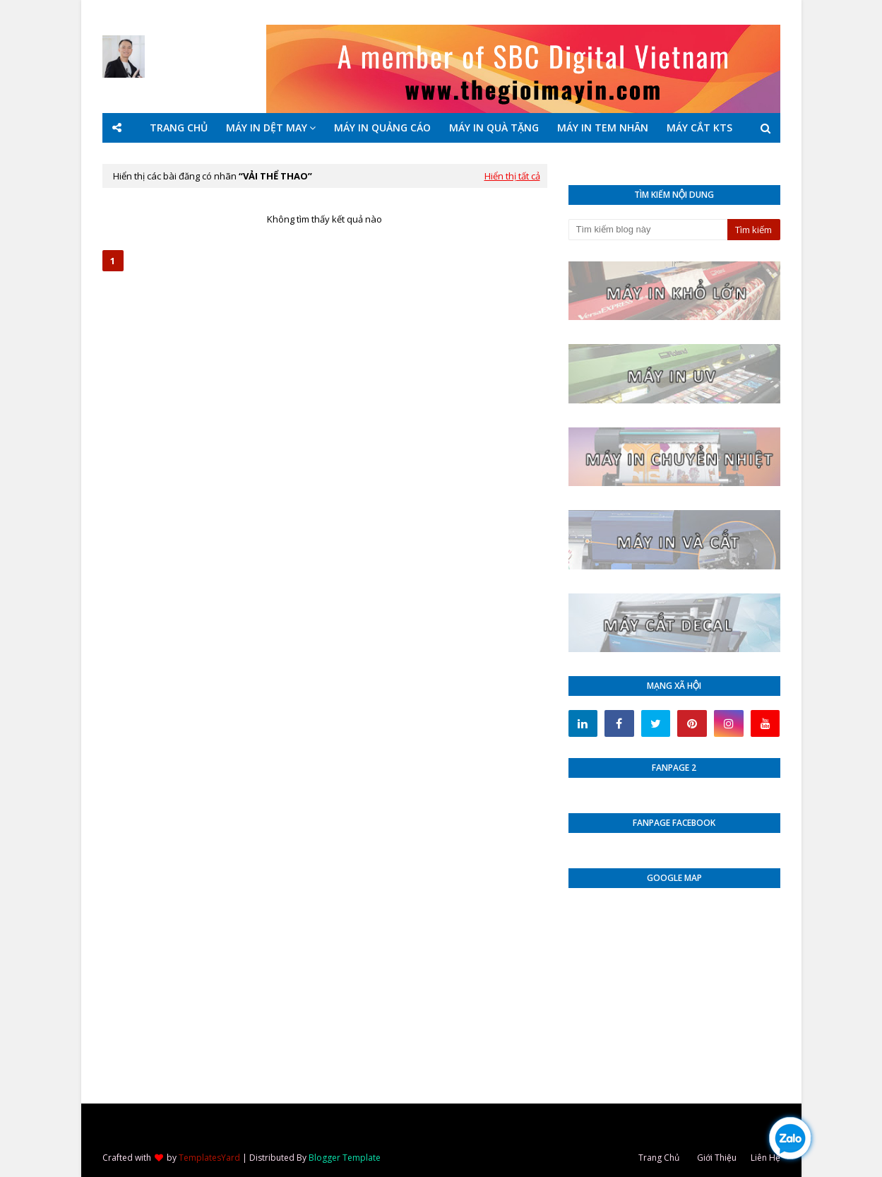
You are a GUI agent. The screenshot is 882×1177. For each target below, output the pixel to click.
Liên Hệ (765, 1158)
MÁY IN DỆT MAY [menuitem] (266, 127)
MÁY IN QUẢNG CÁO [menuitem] (382, 127)
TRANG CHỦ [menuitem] (179, 127)
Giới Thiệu (717, 1158)
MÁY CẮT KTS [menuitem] (699, 127)
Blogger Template (345, 1158)
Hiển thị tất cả (512, 176)
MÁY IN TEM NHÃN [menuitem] (602, 127)
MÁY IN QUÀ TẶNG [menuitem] (494, 127)
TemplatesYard (209, 1158)
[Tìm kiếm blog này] (647, 229)
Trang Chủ (658, 1158)
